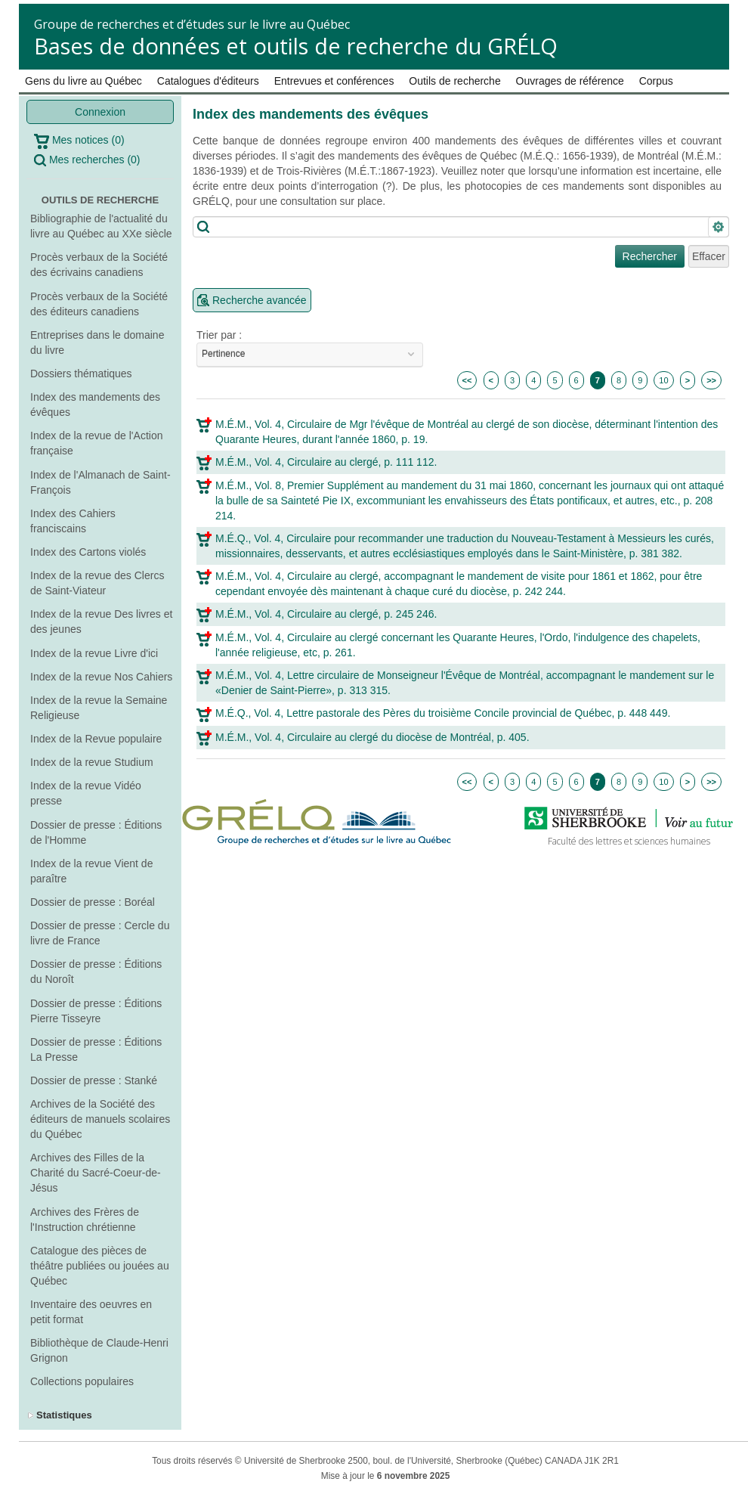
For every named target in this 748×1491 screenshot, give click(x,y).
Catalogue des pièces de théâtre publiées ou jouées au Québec (99, 1266)
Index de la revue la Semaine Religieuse (98, 707)
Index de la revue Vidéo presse (85, 793)
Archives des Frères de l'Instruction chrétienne (84, 1219)
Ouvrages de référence (570, 81)
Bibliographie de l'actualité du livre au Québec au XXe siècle (101, 226)
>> (711, 380)
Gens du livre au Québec (83, 81)
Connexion (100, 112)
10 (663, 380)
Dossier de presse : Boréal (92, 902)
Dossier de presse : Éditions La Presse (96, 1049)
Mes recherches (87, 159)
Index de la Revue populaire (96, 739)
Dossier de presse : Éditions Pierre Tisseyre (96, 1010)
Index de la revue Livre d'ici (94, 653)
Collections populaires (82, 1381)
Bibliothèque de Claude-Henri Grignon (99, 1350)
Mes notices (79, 141)
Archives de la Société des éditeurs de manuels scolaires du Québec (100, 1119)
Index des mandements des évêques (95, 404)
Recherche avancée (259, 300)
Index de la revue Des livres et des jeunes (101, 621)
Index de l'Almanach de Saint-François (100, 482)
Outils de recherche (454, 81)
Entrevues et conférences (334, 81)
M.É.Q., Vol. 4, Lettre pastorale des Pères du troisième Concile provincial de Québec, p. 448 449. (442, 713)
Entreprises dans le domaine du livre (97, 342)
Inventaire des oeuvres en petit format (91, 1311)
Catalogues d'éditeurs (208, 81)
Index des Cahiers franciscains (73, 521)
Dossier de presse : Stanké (93, 1080)
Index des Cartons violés (88, 552)
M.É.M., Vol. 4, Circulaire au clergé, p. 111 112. (326, 462)
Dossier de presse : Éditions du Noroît (96, 971)
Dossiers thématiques (81, 373)
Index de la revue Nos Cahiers (101, 677)
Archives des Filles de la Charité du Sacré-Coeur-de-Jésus (95, 1173)
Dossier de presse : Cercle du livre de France (99, 933)
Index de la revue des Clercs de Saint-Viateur (97, 583)
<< (467, 380)
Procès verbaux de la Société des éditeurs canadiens (99, 304)
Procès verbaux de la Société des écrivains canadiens (99, 264)
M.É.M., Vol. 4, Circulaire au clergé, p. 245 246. (326, 614)
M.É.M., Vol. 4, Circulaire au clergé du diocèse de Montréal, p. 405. (372, 737)
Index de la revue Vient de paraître (91, 871)
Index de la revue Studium (91, 762)
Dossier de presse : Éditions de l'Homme (96, 832)
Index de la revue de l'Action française (96, 443)
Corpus (656, 81)
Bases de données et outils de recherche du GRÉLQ (296, 45)
